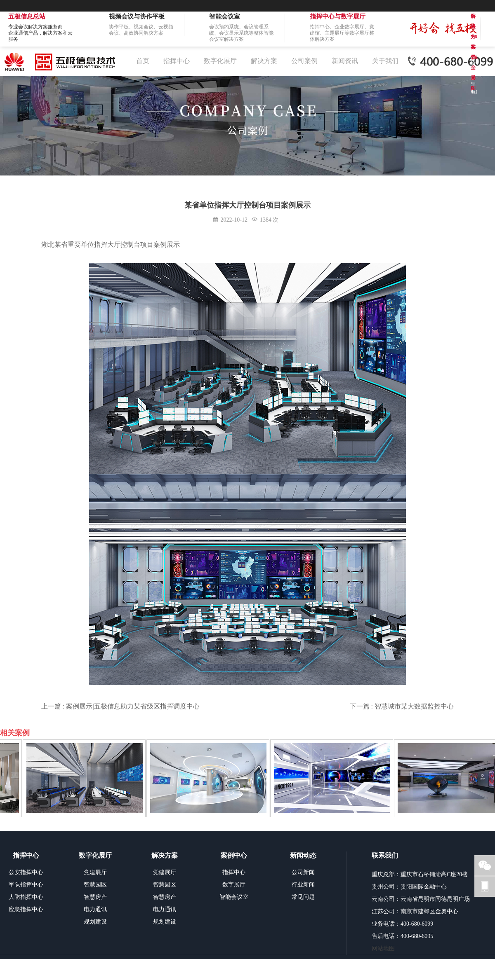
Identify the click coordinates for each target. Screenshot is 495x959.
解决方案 (264, 60)
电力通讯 (95, 909)
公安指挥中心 (26, 872)
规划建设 (95, 922)
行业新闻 (303, 885)
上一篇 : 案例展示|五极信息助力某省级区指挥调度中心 (120, 706)
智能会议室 (233, 897)
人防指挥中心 (26, 897)
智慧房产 (95, 897)
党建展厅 (95, 872)
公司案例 (304, 60)
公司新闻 (303, 872)
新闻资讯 (345, 60)
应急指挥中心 (26, 909)
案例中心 (234, 855)
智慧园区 (95, 885)
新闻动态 (303, 855)
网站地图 (383, 948)
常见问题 (303, 897)
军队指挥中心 (26, 885)
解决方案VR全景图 (474, 17)
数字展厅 (233, 885)
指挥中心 (176, 60)
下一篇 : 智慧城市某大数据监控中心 (402, 706)
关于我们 (385, 60)
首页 (142, 60)
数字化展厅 (220, 60)
